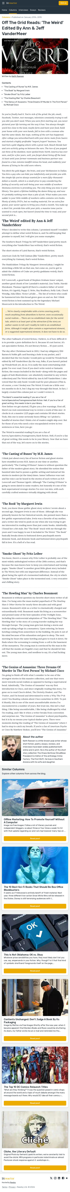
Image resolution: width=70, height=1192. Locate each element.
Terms (4, 1187)
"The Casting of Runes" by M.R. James (21, 87)
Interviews (23, 10)
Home (4, 10)
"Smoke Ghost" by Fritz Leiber (17, 94)
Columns (13, 10)
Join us (63, 3)
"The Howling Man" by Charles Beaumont (22, 98)
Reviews (41, 10)
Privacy (12, 1187)
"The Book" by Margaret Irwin (17, 90)
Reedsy (13, 1183)
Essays (33, 10)
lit (11, 3)
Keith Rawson (18, 76)
